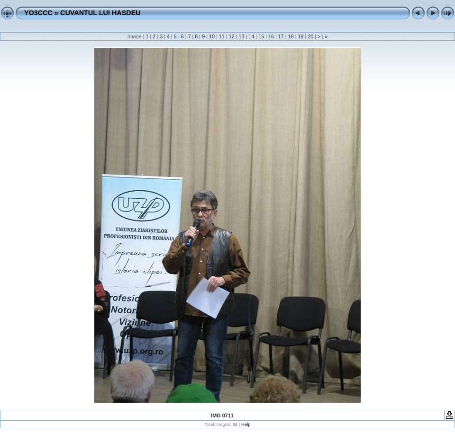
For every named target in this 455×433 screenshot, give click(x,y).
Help (246, 424)
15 (261, 36)
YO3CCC (38, 13)
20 (310, 36)
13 (241, 36)
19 (300, 36)
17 (281, 36)
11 (222, 36)
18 (291, 36)
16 (271, 36)
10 (212, 36)
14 (251, 36)
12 (232, 36)
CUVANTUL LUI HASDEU (100, 13)
